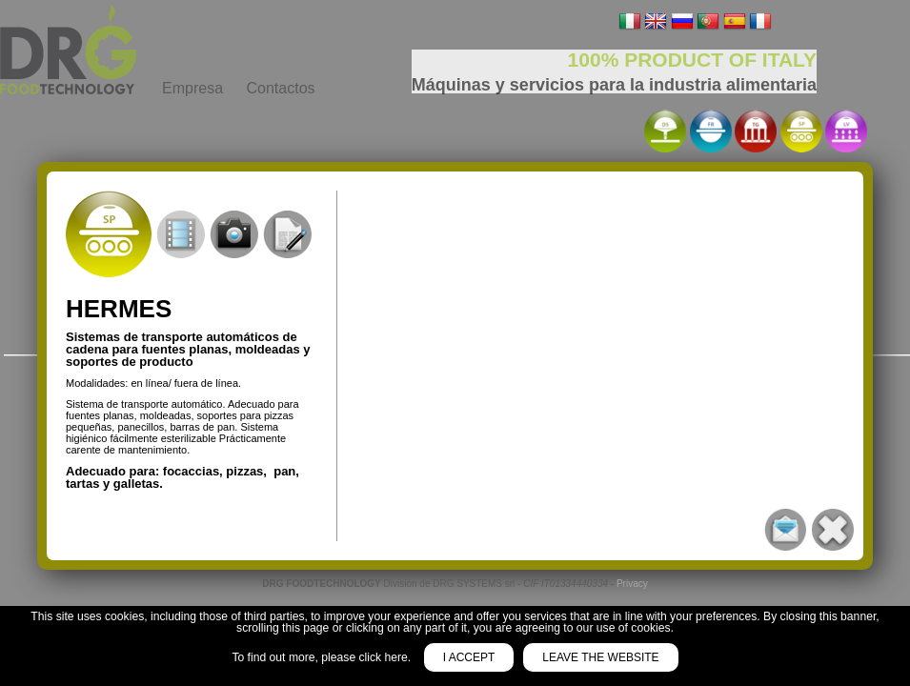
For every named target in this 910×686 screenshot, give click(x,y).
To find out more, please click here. (323, 657)
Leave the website (600, 657)
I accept (469, 657)
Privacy (632, 583)
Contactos (280, 88)
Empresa (192, 88)
